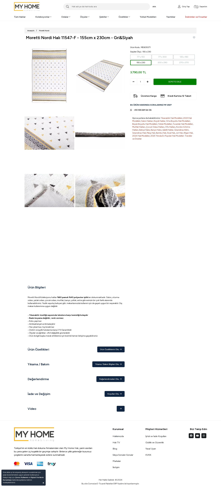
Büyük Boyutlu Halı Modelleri (144, 124)
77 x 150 (141, 57)
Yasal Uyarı (150, 448)
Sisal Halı (171, 133)
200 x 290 (162, 62)
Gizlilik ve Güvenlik (154, 442)
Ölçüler (84, 17)
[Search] (106, 6)
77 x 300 (162, 57)
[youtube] (197, 435)
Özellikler (124, 17)
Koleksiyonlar (43, 17)
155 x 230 (141, 62)
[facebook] (191, 435)
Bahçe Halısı (144, 130)
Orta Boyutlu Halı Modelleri (178, 121)
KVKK (148, 455)
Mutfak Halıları (138, 127)
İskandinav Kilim (181, 130)
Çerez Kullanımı (21, 477)
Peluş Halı (151, 133)
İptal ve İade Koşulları (155, 436)
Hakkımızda (118, 436)
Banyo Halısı (156, 130)
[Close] (43, 482)
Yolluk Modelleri (148, 17)
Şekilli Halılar (168, 130)
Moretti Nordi (44, 31)
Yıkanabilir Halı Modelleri (171, 118)
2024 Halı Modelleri (141, 136)
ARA (154, 7)
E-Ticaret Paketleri (105, 483)
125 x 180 (184, 57)
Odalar (65, 17)
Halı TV (116, 442)
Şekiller (104, 17)
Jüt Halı (179, 133)
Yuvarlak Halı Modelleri (183, 124)
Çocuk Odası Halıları (155, 127)
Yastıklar (170, 17)
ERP (115, 483)
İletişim (116, 467)
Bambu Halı (161, 133)
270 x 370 (184, 62)
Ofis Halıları (170, 127)
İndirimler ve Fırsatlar (196, 17)
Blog (115, 448)
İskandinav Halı (139, 133)
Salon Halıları (147, 121)
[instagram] (203, 435)
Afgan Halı (188, 133)
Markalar (117, 461)
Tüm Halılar (20, 17)
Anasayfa (30, 31)
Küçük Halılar (159, 121)
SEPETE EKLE (174, 82)
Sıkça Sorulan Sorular (123, 455)
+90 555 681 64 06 (143, 110)
